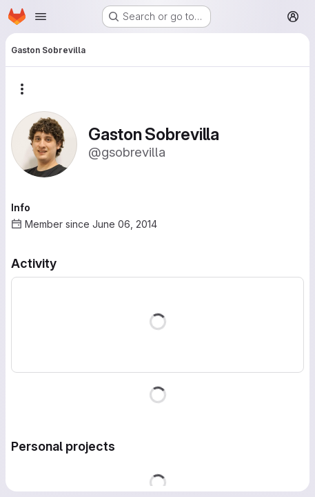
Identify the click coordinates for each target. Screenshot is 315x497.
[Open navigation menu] (41, 17)
